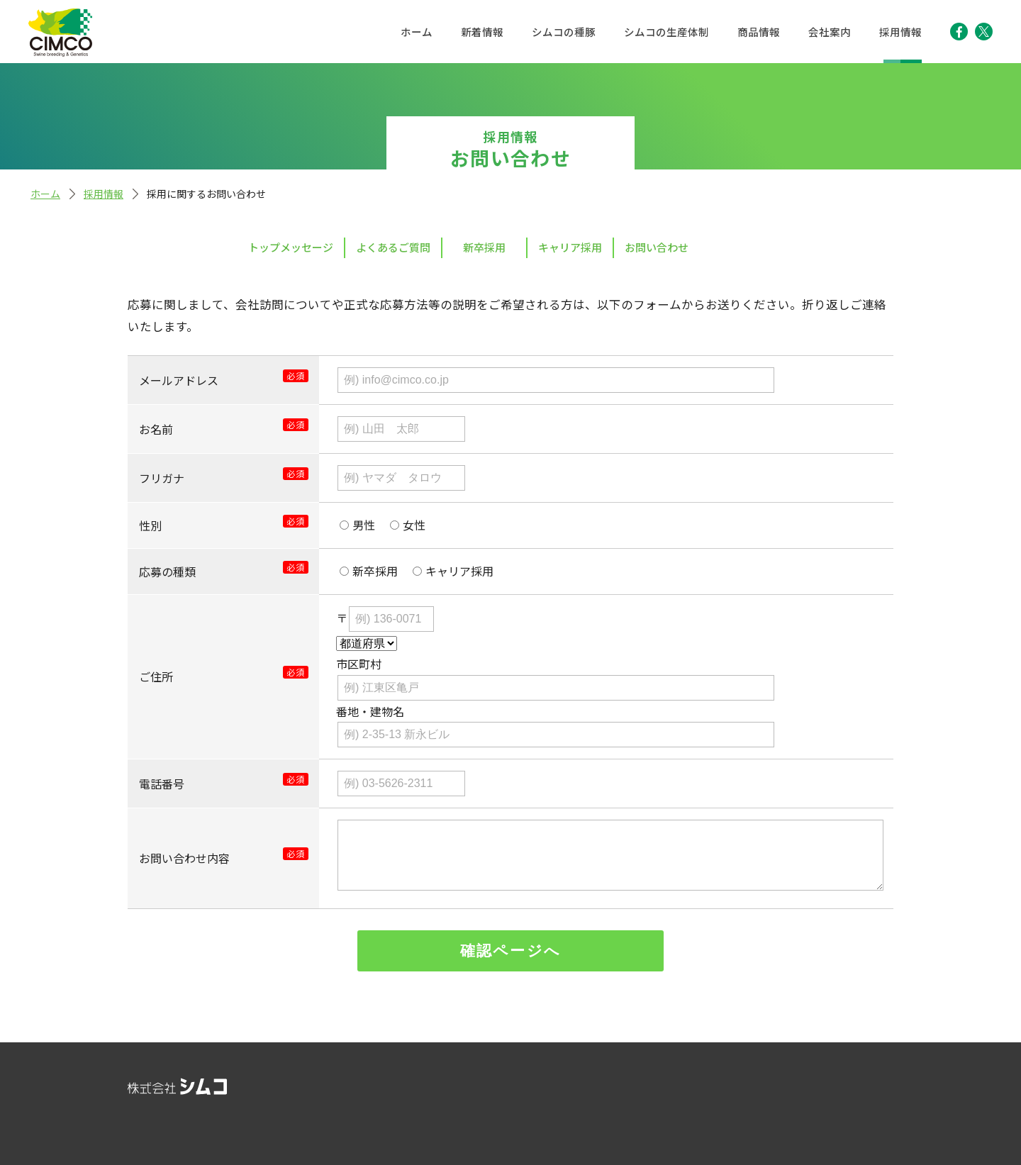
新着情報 (482, 31)
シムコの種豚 (564, 31)
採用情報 (900, 31)
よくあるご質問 (393, 247)
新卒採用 (484, 247)
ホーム (417, 31)
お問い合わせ (656, 247)
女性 (414, 524)
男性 (363, 524)
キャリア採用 (570, 247)
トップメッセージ (290, 247)
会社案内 (829, 31)
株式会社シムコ (60, 33)
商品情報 (758, 31)
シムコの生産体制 (666, 31)
